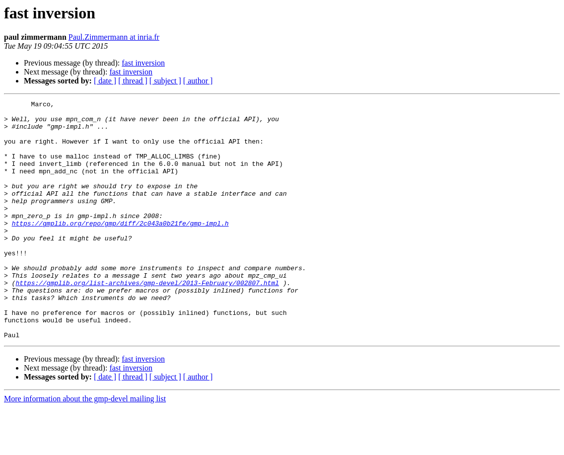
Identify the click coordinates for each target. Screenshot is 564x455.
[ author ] (198, 80)
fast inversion (143, 63)
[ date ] (105, 80)
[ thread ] (132, 80)
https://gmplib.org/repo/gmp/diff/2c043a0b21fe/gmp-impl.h (120, 248)
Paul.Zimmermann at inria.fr (114, 37)
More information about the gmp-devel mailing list (85, 446)
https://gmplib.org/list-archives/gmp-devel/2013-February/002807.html (147, 319)
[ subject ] (165, 80)
